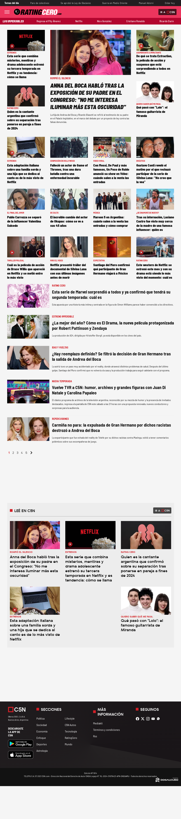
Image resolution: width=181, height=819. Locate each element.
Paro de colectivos (39, 2)
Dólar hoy (170, 2)
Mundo (68, 744)
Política (40, 718)
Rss (95, 736)
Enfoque (41, 737)
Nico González (104, 21)
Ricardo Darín (166, 21)
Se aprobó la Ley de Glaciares (76, 2)
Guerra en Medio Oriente (115, 2)
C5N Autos (70, 725)
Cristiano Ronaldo (135, 21)
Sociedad (41, 725)
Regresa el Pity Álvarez (49, 21)
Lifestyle (70, 718)
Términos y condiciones (106, 729)
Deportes (41, 744)
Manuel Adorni (146, 2)
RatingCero (71, 737)
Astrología (42, 750)
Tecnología (71, 731)
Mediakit (98, 723)
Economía (41, 731)
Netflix (78, 21)
